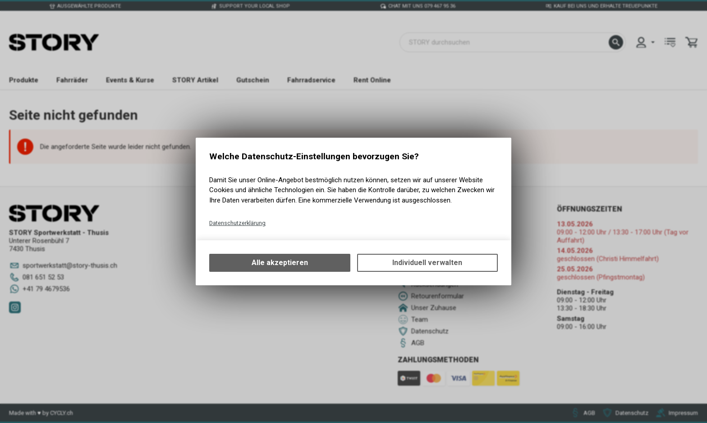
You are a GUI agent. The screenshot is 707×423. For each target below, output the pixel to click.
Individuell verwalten (427, 262)
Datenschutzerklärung (237, 223)
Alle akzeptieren (280, 262)
